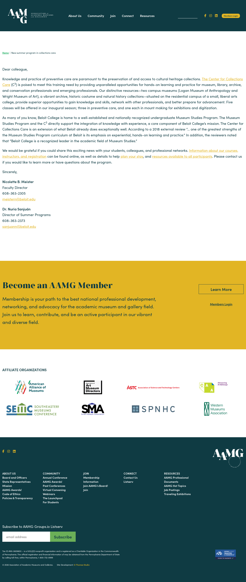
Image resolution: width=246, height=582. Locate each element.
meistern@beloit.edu (18, 199)
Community (96, 15)
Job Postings (172, 490)
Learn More (221, 289)
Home (5, 52)
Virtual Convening (54, 490)
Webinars (49, 494)
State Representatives (16, 482)
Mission (7, 486)
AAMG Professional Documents (176, 480)
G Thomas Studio (82, 564)
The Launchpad (53, 498)
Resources (147, 15)
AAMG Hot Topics (175, 486)
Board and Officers (14, 477)
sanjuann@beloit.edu (19, 226)
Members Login (231, 15)
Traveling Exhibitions (177, 494)
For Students (51, 502)
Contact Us (130, 477)
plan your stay (132, 156)
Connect (128, 15)
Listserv (128, 482)
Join (113, 15)
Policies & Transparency (17, 498)
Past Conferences (54, 486)
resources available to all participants (182, 156)
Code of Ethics (11, 494)
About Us (74, 15)
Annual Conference (55, 477)
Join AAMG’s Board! (95, 486)
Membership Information (91, 480)
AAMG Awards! (12, 490)
